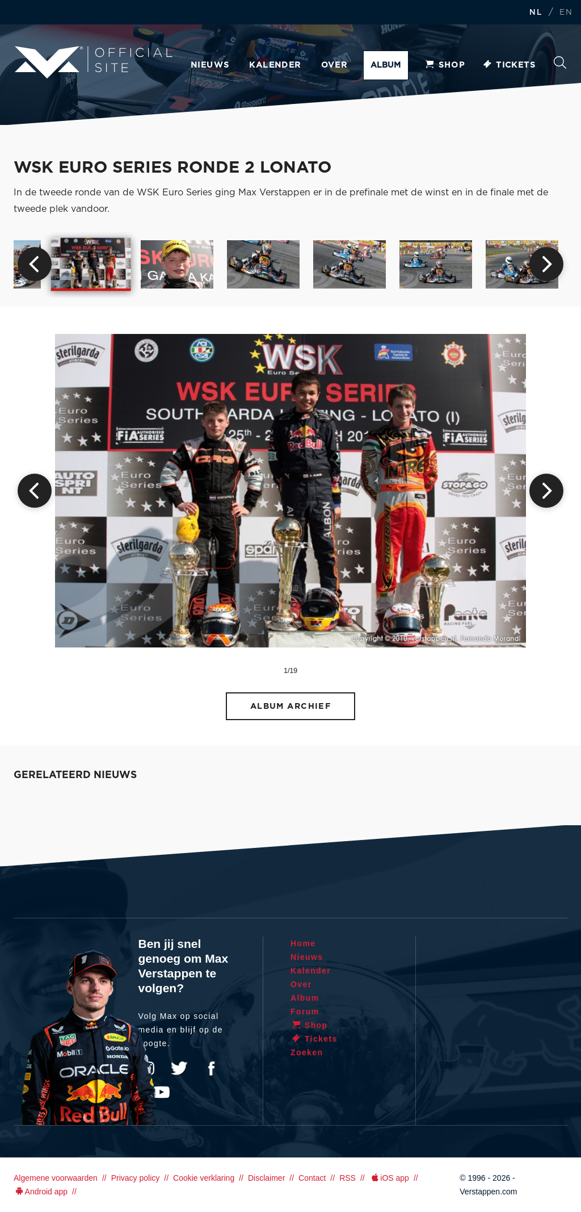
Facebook (211, 1068)
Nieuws (210, 65)
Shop (444, 65)
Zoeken (560, 62)
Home (303, 943)
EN (565, 12)
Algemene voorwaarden (56, 1177)
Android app (41, 1191)
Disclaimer (266, 1177)
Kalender (275, 65)
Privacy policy (135, 1177)
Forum (304, 1011)
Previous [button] (35, 264)
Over (334, 65)
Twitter (179, 1068)
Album (386, 65)
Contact (312, 1177)
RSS (347, 1177)
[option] (91, 264)
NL (535, 12)
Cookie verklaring (203, 1177)
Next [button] (546, 264)
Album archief (290, 706)
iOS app (389, 1177)
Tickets (509, 65)
